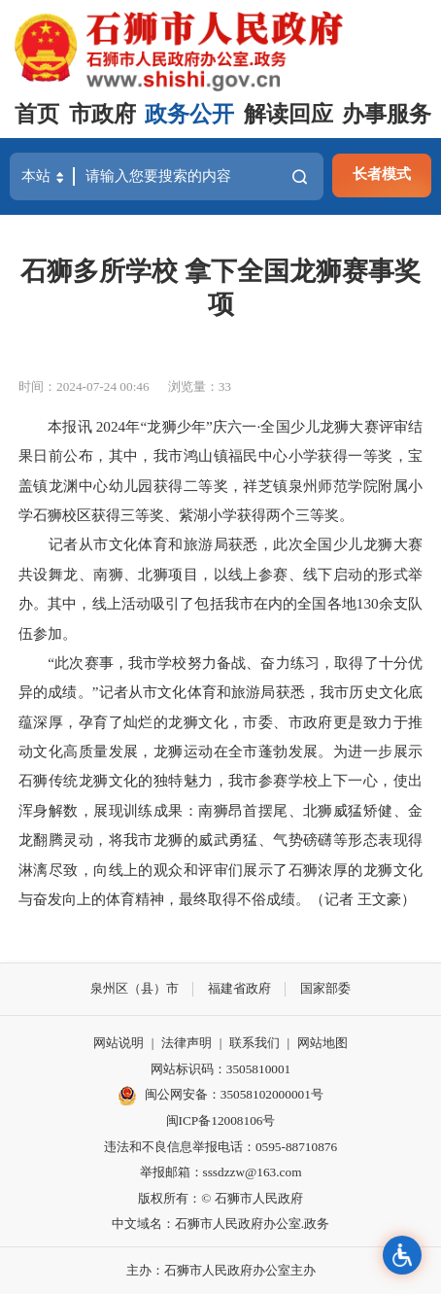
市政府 (102, 114)
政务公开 (189, 114)
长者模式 (382, 173)
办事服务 (386, 114)
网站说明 (118, 1042)
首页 (37, 114)
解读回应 (288, 114)
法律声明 (186, 1042)
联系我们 (254, 1042)
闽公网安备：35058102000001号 (220, 1095)
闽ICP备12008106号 (221, 1120)
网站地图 (322, 1042)
